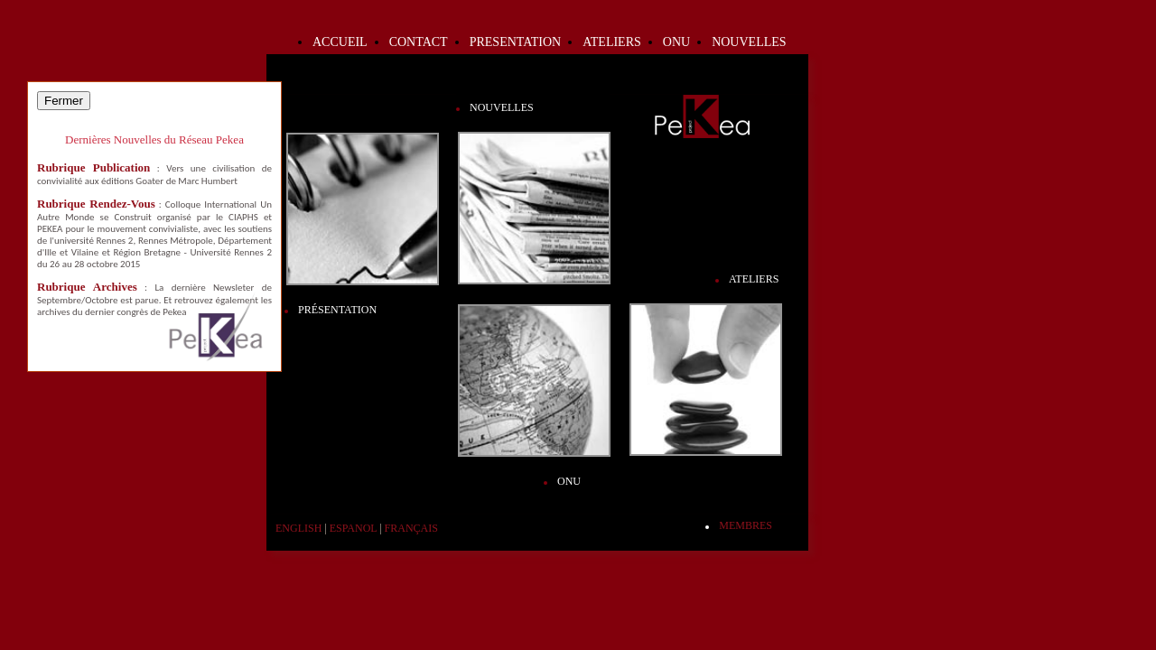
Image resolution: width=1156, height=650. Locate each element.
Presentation (516, 42)
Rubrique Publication (93, 167)
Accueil (340, 42)
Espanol (353, 528)
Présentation (337, 309)
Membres (745, 525)
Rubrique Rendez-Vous (96, 203)
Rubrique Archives (87, 286)
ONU (676, 42)
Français (411, 528)
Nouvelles (749, 42)
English (298, 528)
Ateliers (612, 42)
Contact (418, 42)
